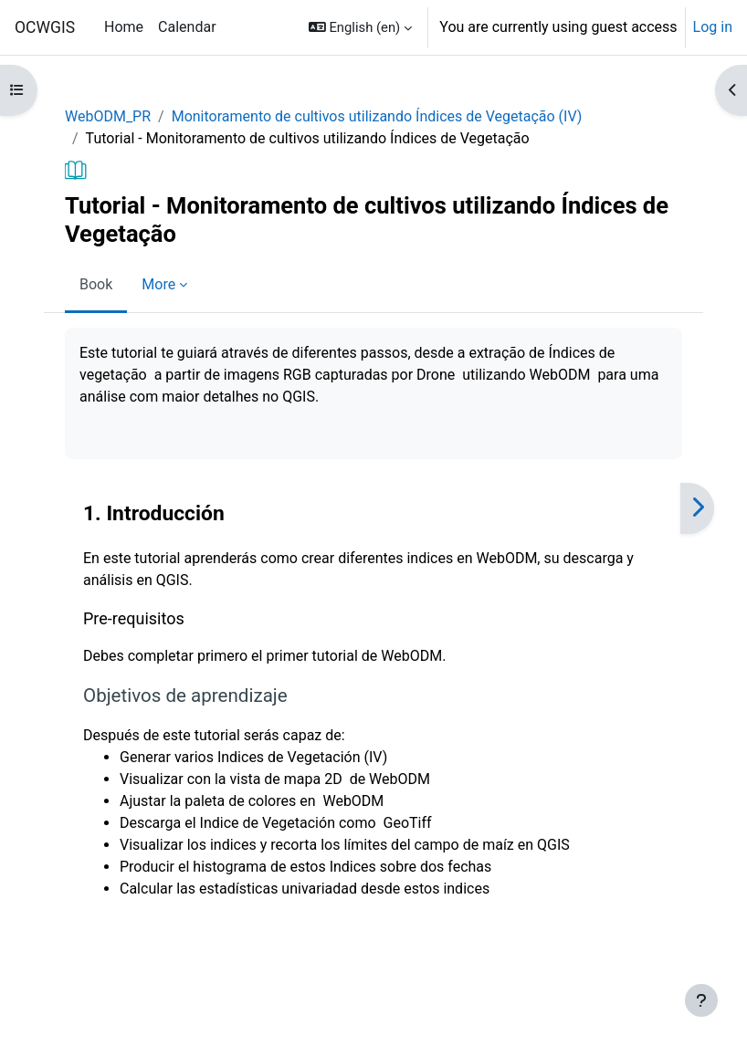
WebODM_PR (108, 116)
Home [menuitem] (123, 27)
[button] (360, 27)
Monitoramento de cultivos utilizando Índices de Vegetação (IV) (377, 116)
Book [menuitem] (95, 284)
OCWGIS (45, 27)
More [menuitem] (158, 284)
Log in (712, 27)
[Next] (697, 508)
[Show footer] (701, 1000)
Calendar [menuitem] (187, 27)
